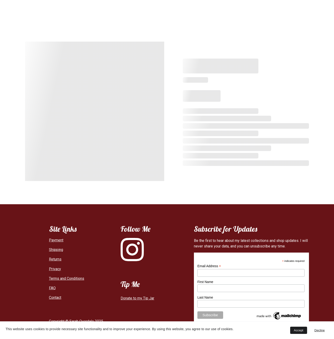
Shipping (56, 249)
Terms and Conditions (66, 278)
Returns (55, 259)
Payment (56, 240)
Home (110, 9)
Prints (164, 9)
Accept (298, 330)
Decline (320, 330)
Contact (223, 9)
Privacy (55, 269)
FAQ (204, 9)
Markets (185, 9)
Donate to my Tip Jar (137, 298)
